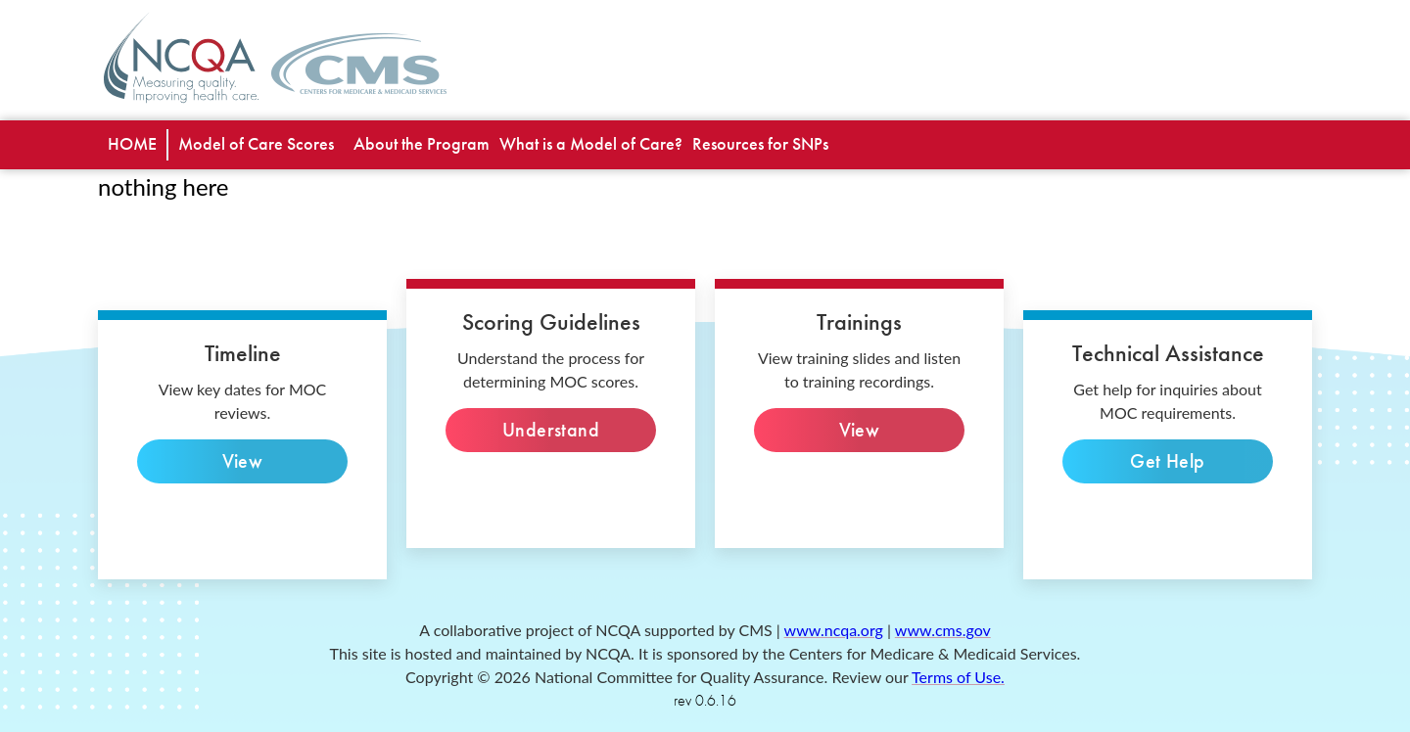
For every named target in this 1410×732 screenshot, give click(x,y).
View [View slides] (859, 430)
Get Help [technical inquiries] (1167, 461)
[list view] (256, 145)
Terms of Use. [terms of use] (958, 676)
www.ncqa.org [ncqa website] (833, 629)
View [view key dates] (242, 461)
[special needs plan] (132, 145)
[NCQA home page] (181, 57)
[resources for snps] (760, 145)
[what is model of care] (590, 145)
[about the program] (421, 145)
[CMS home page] (358, 68)
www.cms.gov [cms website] (943, 629)
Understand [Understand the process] (551, 430)
